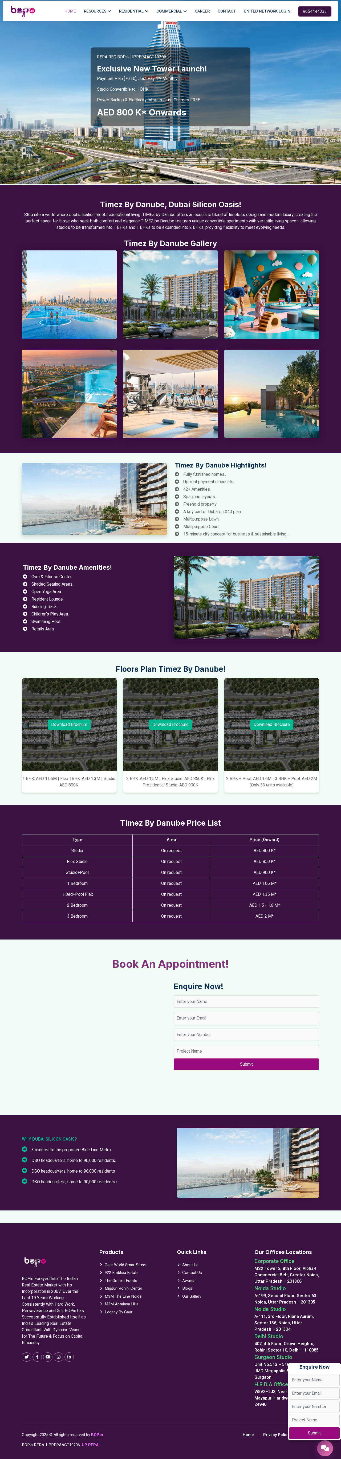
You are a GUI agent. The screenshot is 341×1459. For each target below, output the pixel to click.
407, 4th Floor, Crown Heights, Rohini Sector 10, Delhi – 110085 (286, 1347)
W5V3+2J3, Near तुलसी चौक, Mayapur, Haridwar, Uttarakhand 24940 (286, 1398)
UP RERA (90, 1445)
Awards (189, 1281)
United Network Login (267, 11)
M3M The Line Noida (123, 1296)
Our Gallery (191, 1296)
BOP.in (97, 1435)
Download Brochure (69, 724)
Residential (131, 11)
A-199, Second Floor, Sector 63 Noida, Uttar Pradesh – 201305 (285, 1299)
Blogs (187, 1288)
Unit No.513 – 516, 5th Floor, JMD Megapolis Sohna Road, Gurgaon (282, 1371)
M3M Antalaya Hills (122, 1304)
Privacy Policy (276, 1435)
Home (70, 11)
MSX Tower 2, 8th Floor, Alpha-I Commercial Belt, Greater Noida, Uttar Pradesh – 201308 (286, 1275)
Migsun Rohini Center (123, 1288)
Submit (314, 1433)
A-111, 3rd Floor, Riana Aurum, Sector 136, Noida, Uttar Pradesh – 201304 (284, 1323)
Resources (95, 11)
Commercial (169, 11)
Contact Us (192, 1273)
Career (202, 11)
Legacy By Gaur (118, 1312)
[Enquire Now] (325, 1448)
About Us (190, 1265)
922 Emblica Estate (122, 1273)
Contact (227, 11)
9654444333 (315, 11)
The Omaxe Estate (121, 1281)
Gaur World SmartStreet (126, 1265)
